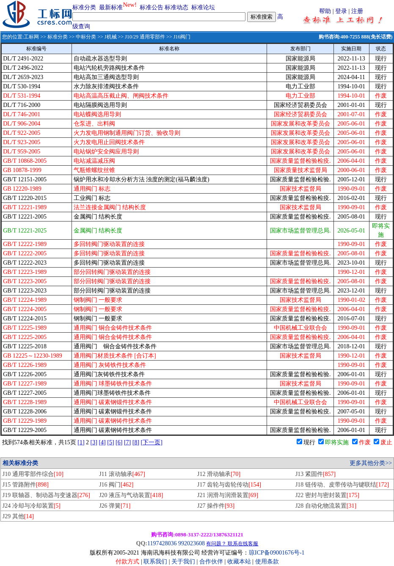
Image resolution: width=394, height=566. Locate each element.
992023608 (191, 543)
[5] (110, 442)
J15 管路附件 (26, 484)
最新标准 (111, 7)
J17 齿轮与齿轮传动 (229, 484)
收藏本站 (239, 561)
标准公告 (151, 7)
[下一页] (152, 442)
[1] (80, 442)
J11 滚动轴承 (122, 474)
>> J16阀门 (177, 37)
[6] (119, 442)
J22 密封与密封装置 (327, 495)
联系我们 (155, 561)
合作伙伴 (211, 561)
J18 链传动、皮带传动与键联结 (342, 484)
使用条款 (267, 561)
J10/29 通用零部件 (145, 37)
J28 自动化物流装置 (325, 506)
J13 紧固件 (315, 474)
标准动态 (176, 7)
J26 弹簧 (114, 506)
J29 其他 (18, 516)
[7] (127, 442)
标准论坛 (203, 7)
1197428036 (161, 543)
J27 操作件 (215, 506)
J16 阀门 (116, 484)
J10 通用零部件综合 (33, 474)
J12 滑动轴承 (218, 474)
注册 (357, 11)
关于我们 (184, 561)
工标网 (31, 37)
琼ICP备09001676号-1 (276, 553)
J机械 (111, 37)
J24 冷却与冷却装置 (32, 506)
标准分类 (84, 7)
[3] (94, 442)
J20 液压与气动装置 (131, 495)
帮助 (325, 11)
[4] (102, 442)
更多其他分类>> (371, 463)
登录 (341, 11)
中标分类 (86, 37)
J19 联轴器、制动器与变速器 (46, 495)
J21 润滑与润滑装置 (227, 495)
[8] (135, 442)
